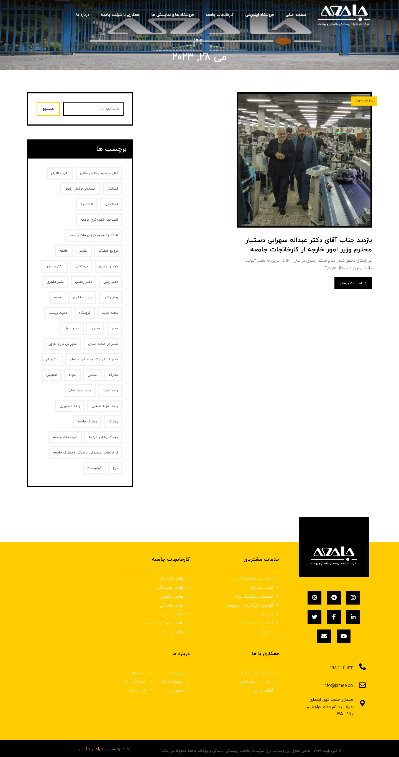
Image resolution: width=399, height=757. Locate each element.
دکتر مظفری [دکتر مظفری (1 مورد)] (55, 282)
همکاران (179, 691)
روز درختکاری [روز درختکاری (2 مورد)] (82, 297)
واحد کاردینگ (174, 579)
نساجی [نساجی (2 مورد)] (92, 375)
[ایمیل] (324, 636)
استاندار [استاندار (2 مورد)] (112, 189)
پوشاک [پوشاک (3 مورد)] (113, 421)
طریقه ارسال (265, 614)
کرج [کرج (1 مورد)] (115, 468)
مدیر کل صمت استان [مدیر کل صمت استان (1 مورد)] (103, 344)
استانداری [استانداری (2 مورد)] (111, 204)
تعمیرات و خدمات (260, 623)
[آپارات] (314, 598)
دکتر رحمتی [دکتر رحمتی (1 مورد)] (83, 282)
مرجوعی (269, 632)
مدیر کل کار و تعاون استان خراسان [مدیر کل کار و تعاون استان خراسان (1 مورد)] (94, 359)
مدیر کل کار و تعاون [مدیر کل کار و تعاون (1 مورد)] (62, 344)
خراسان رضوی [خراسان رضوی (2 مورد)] (108, 266)
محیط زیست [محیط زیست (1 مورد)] (58, 313)
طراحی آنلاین (91, 745)
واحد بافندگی (174, 605)
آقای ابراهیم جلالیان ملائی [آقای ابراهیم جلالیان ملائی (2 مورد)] (99, 173)
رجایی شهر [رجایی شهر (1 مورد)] (110, 297)
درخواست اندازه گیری (256, 579)
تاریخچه (142, 673)
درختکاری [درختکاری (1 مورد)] (81, 266)
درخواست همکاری (260, 682)
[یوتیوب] (344, 636)
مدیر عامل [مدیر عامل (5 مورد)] (72, 328)
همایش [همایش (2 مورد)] (51, 375)
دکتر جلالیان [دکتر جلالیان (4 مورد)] (54, 266)
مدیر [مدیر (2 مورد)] (114, 328)
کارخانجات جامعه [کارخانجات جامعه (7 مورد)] (65, 437)
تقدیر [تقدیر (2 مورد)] (83, 251)
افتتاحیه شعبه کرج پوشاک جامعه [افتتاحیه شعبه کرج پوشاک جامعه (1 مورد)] (94, 235)
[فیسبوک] (334, 617)
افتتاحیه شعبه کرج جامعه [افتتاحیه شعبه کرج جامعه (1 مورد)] (99, 220)
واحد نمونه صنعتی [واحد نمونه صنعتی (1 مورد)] (104, 406)
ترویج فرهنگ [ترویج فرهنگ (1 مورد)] (108, 251)
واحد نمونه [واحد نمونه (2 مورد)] (110, 390)
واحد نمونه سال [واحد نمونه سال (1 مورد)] (80, 390)
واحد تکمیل (176, 614)
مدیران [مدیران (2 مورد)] (95, 328)
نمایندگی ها (139, 682)
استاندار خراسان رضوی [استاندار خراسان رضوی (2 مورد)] (80, 189)
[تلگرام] (334, 598)
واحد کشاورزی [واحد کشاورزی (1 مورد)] (70, 406)
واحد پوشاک (175, 632)
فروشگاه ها (176, 682)
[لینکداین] (353, 617)
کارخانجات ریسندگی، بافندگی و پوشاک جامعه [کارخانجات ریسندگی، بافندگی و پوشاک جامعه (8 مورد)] (85, 452)
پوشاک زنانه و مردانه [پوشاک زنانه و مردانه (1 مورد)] (103, 437)
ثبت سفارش (265, 588)
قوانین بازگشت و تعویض (253, 605)
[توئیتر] (314, 617)
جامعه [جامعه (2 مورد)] (63, 251)
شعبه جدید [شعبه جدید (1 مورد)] (110, 313)
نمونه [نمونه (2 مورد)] (72, 375)
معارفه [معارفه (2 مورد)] (113, 375)
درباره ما (179, 673)
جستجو (49, 109)
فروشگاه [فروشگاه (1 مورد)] (85, 313)
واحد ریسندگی (173, 588)
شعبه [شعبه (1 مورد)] (58, 297)
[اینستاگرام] (353, 598)
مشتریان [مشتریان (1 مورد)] (52, 359)
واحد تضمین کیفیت (167, 623)
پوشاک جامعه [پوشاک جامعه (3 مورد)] (87, 421)
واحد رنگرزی (175, 596)
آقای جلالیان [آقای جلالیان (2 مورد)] (60, 173)
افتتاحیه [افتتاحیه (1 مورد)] (87, 204)
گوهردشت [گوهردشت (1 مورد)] (94, 468)
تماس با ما (267, 691)
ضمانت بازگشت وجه (257, 596)
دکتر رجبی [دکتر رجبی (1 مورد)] (110, 282)
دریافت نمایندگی (261, 673)
